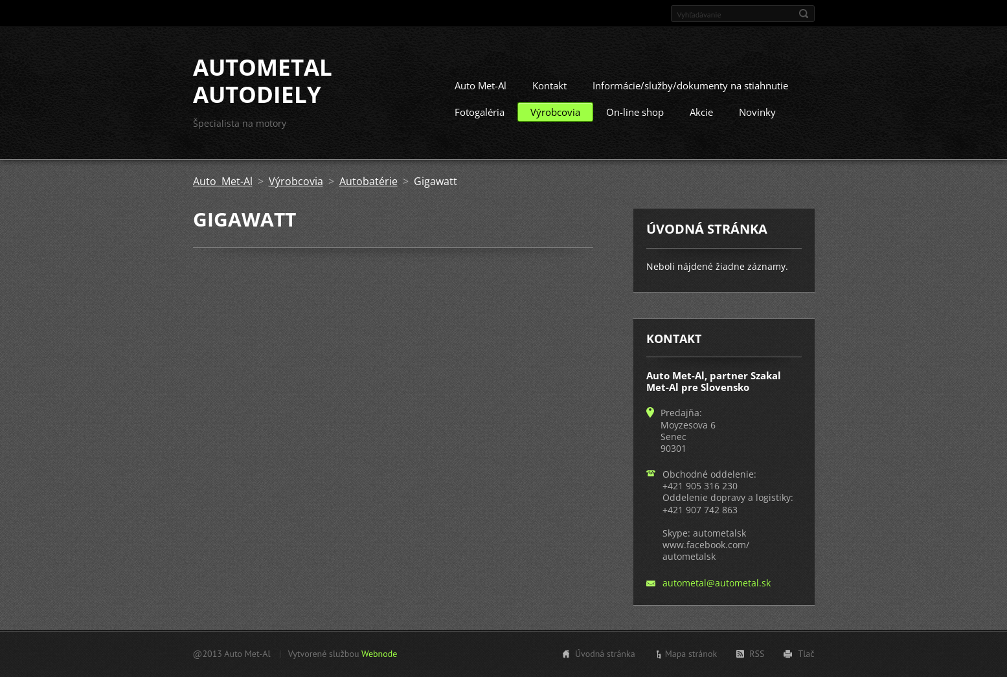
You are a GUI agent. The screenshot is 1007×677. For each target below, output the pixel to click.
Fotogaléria (479, 111)
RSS (756, 654)
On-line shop (635, 111)
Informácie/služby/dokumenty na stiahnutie (690, 85)
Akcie (701, 111)
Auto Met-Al (480, 85)
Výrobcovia (555, 111)
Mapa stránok (691, 654)
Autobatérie (368, 181)
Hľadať (804, 13)
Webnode (379, 654)
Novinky (757, 111)
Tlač (806, 654)
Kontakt (549, 85)
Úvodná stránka (605, 654)
